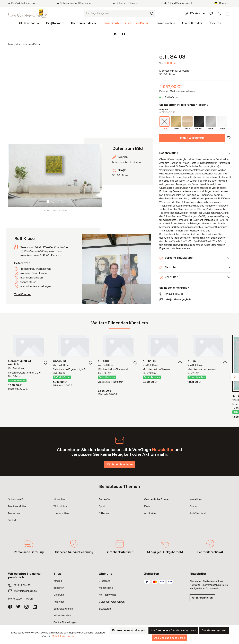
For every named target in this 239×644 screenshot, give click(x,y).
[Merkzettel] (211, 13)
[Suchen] (151, 13)
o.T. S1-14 (149, 361)
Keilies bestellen (62, 615)
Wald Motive (60, 506)
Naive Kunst (196, 499)
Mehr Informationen (63, 636)
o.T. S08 (103, 361)
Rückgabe (59, 602)
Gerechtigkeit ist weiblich (19, 363)
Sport (102, 506)
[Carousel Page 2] (52, 201)
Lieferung (59, 595)
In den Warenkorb (192, 137)
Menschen (14, 513)
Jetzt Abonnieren (202, 598)
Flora (147, 506)
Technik (12, 520)
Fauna (193, 506)
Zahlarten (59, 588)
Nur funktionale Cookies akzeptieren (173, 630)
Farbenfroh (105, 499)
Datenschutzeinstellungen (128, 630)
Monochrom (60, 499)
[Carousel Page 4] (62, 201)
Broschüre (104, 581)
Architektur (150, 513)
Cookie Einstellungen (65, 622)
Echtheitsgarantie (63, 609)
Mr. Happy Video (107, 595)
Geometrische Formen (156, 499)
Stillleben (104, 513)
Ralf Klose (170, 63)
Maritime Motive (17, 506)
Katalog (58, 581)
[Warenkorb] (227, 13)
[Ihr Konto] (219, 13)
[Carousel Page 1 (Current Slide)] (48, 201)
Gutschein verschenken (112, 602)
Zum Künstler (22, 294)
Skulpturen (105, 609)
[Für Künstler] (195, 13)
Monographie (106, 588)
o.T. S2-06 (194, 361)
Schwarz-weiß (15, 499)
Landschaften (61, 513)
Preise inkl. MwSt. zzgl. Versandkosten (177, 91)
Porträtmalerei (198, 513)
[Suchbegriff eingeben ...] (116, 13)
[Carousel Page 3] (57, 201)
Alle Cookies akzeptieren (169, 638)
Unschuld (59, 361)
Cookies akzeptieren (214, 630)
